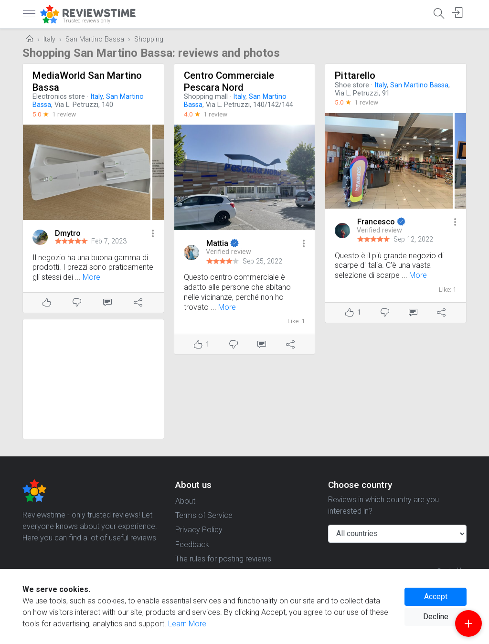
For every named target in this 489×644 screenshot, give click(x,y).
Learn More (187, 623)
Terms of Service (204, 515)
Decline (435, 616)
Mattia (218, 243)
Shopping (148, 39)
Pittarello (355, 75)
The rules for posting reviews (223, 558)
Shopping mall (206, 97)
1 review (64, 114)
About (185, 501)
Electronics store (58, 97)
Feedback (192, 544)
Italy (49, 39)
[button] (153, 234)
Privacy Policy (199, 529)
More (91, 277)
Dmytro (68, 233)
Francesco (377, 221)
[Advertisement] (93, 379)
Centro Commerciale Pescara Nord (229, 81)
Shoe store (352, 85)
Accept (435, 596)
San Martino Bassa (94, 39)
